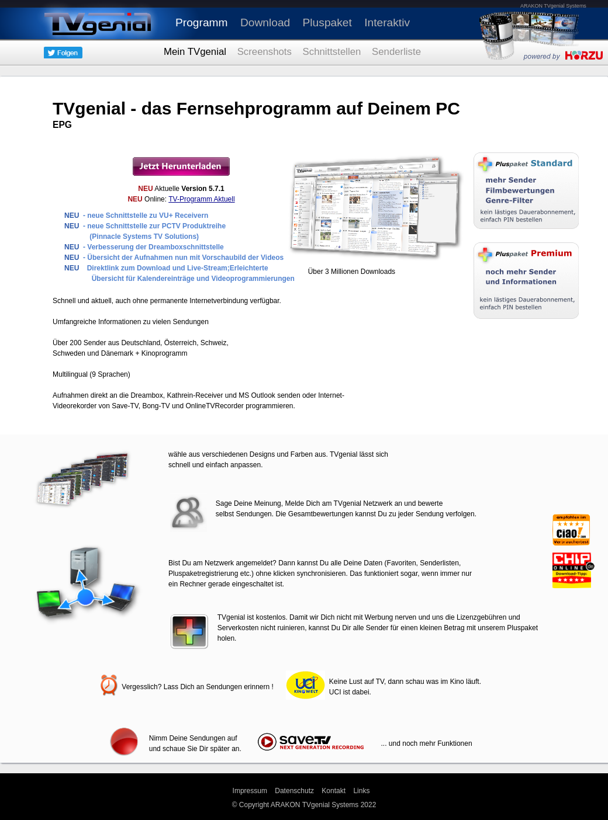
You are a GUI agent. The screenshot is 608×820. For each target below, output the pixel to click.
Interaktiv (387, 22)
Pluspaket (327, 22)
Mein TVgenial (195, 51)
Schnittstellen (332, 51)
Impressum (250, 791)
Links (361, 791)
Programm (201, 22)
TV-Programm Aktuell (201, 199)
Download (265, 22)
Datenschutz (294, 791)
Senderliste (396, 51)
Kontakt (334, 791)
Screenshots (264, 51)
